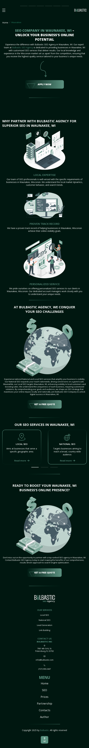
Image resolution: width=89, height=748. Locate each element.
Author (44, 717)
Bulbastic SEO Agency (22, 47)
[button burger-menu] (3, 10)
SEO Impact (31, 6)
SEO (44, 690)
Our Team (56, 6)
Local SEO (44, 615)
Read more (20, 460)
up (44, 739)
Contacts (44, 710)
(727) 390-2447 (44, 669)
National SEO (44, 620)
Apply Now (44, 84)
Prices (39, 5)
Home (5, 22)
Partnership (48, 5)
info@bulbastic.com (44, 659)
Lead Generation (44, 625)
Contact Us (65, 6)
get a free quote (44, 404)
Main (22, 5)
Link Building (44, 630)
